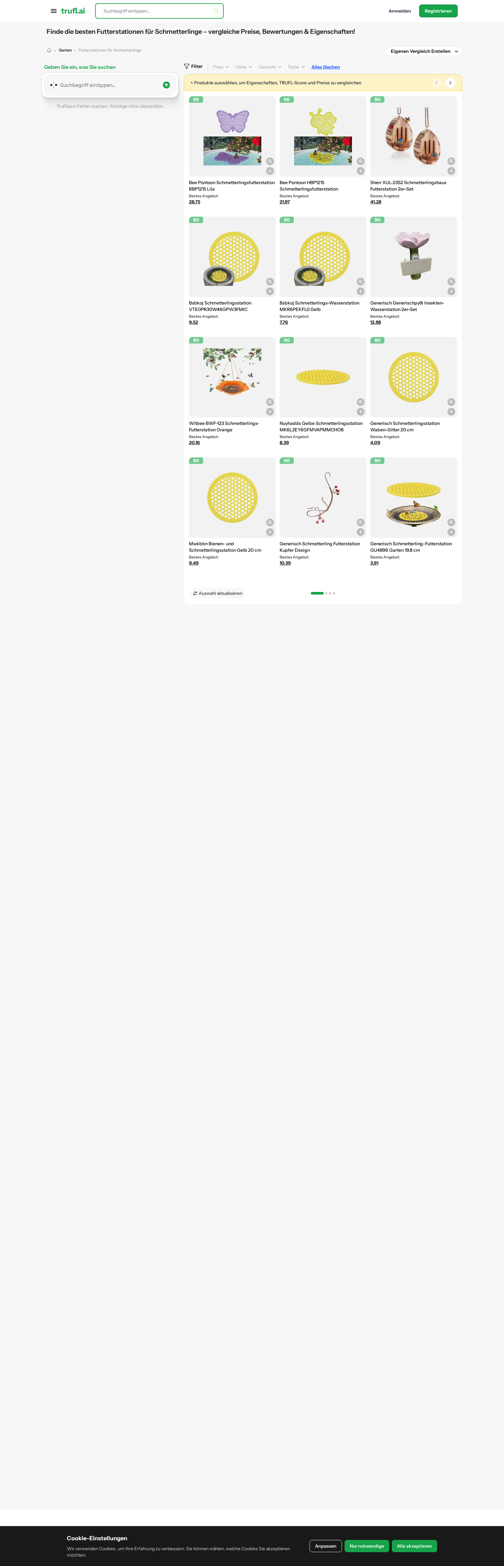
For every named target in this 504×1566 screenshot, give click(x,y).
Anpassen (326, 1546)
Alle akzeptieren (414, 1546)
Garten (65, 50)
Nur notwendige (367, 1546)
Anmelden (400, 11)
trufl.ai (73, 10)
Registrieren (438, 11)
